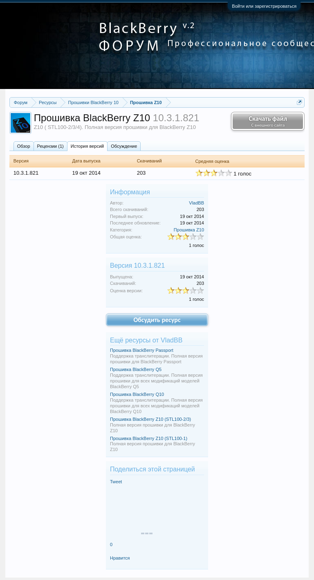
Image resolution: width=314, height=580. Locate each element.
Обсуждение (124, 146)
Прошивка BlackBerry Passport (141, 350)
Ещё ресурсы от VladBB (146, 340)
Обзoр (23, 146)
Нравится (120, 558)
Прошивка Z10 (189, 229)
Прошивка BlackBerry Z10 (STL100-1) (148, 438)
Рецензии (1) (50, 146)
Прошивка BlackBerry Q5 (135, 369)
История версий (87, 146)
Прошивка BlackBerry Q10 (137, 394)
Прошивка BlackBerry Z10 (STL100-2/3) (150, 419)
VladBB (196, 202)
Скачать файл (268, 121)
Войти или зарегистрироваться (264, 6)
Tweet (116, 481)
